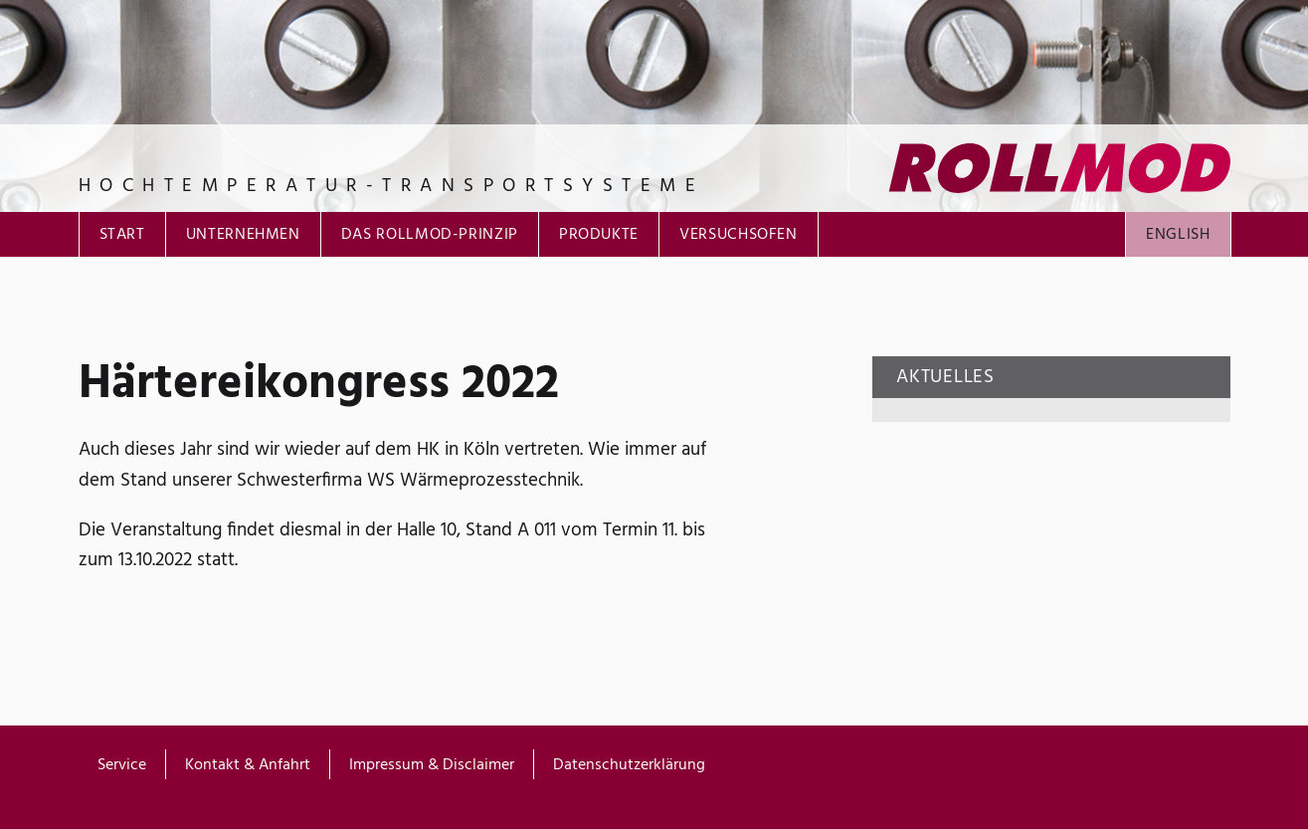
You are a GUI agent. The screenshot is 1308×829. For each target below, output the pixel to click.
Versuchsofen (738, 235)
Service (121, 765)
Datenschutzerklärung (629, 765)
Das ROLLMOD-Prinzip (429, 235)
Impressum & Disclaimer (431, 765)
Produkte (599, 235)
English (1178, 235)
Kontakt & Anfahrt (247, 765)
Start (122, 235)
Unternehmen (243, 235)
